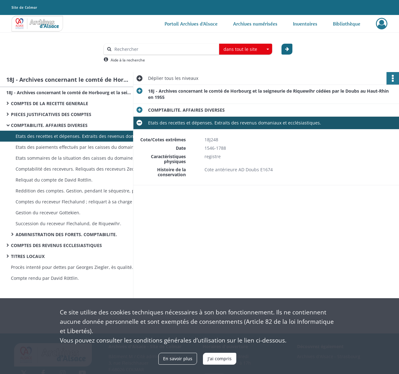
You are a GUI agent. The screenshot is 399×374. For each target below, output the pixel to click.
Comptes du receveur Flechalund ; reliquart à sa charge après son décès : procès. (78, 202)
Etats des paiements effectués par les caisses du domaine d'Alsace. (78, 147)
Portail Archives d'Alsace (191, 24)
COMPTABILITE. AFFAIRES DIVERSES (49, 125)
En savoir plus (177, 359)
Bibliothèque (346, 24)
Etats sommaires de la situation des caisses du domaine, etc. (78, 158)
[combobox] (245, 49)
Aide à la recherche (128, 60)
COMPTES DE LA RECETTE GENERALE (49, 103)
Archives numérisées (255, 24)
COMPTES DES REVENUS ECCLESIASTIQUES (56, 245)
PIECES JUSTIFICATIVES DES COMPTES (51, 114)
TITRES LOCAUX (28, 256)
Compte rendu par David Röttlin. (45, 278)
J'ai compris (220, 359)
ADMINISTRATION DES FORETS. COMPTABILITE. (66, 234)
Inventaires (305, 24)
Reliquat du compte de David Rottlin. (54, 180)
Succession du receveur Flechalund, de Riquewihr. (68, 223)
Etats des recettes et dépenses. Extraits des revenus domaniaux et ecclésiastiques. (78, 136)
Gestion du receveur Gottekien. (48, 213)
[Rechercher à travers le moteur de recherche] (164, 49)
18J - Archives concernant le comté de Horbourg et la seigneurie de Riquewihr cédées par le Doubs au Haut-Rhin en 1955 (68, 92)
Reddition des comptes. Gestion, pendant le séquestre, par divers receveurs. (78, 191)
